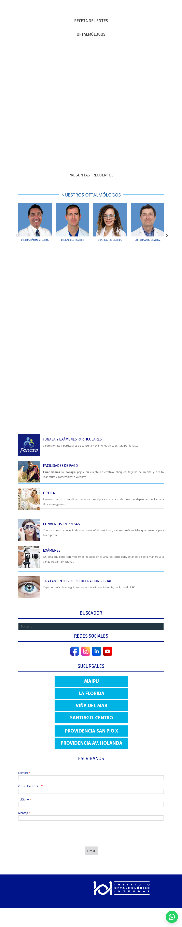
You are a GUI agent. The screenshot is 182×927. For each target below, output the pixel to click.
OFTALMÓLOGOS (91, 34)
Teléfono (24, 799)
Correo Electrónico (30, 786)
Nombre (24, 772)
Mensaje (24, 813)
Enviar (91, 851)
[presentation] (49, 840)
